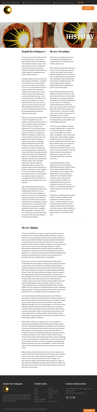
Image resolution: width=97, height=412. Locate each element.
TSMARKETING (42, 409)
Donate (88, 8)
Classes (36, 393)
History (36, 391)
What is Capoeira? (53, 391)
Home (80, 32)
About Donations (53, 393)
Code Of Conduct (52, 401)
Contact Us (37, 397)
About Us (50, 388)
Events (36, 395)
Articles (50, 395)
